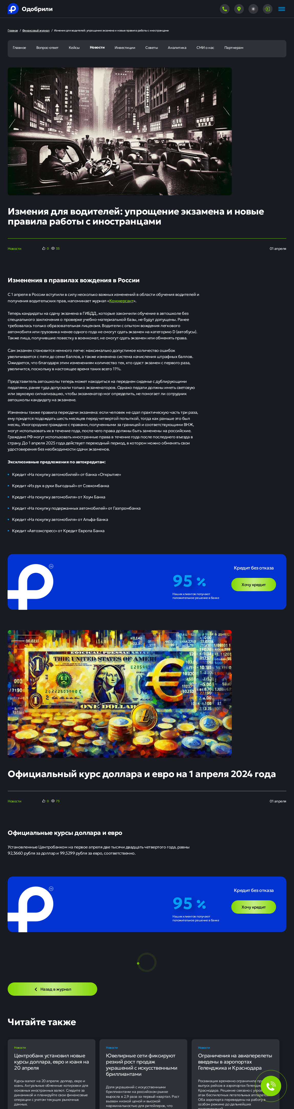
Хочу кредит (254, 584)
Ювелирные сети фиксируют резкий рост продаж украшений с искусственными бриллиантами (141, 1064)
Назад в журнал (52, 988)
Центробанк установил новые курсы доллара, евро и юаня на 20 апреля (51, 1061)
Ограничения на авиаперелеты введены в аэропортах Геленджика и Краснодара (235, 1061)
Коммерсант (121, 300)
